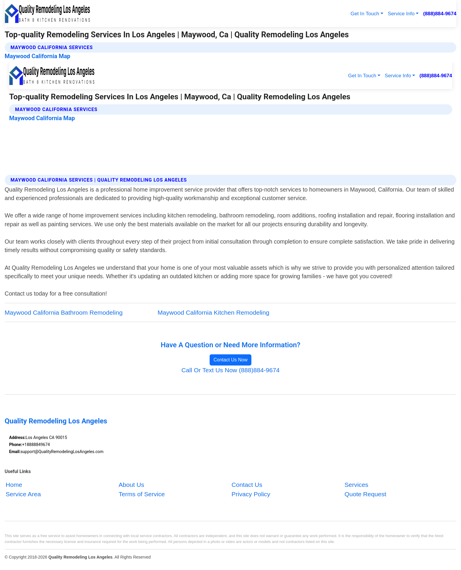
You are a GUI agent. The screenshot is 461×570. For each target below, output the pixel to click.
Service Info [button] (401, 13)
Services (356, 484)
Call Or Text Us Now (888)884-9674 (230, 370)
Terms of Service (141, 494)
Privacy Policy (251, 494)
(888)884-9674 (439, 13)
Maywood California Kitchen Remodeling (213, 312)
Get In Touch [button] (364, 13)
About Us (131, 484)
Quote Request (365, 494)
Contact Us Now (230, 359)
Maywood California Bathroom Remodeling (64, 312)
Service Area (23, 494)
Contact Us (247, 484)
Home (14, 484)
